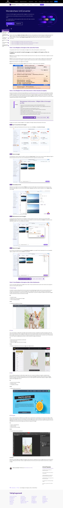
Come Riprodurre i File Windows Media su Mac (47, 481)
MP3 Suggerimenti (12, 497)
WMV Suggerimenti (45, 498)
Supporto (51, 1)
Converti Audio (23, 496)
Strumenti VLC (12, 498)
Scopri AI (41, 1)
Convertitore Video (34, 496)
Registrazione (11, 501)
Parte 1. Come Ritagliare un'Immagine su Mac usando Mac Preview (22, 41)
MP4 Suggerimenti (44, 501)
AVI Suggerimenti (23, 500)
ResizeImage (13, 288)
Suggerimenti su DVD (23, 502)
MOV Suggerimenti (23, 498)
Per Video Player (12, 500)
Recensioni (13, 487)
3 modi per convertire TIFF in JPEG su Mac (47, 484)
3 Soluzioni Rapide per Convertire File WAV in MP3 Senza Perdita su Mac (47, 475)
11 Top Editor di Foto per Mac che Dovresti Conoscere (46, 470)
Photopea (13, 415)
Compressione (12, 502)
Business (44, 1)
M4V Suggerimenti (34, 502)
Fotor (12, 330)
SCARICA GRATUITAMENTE (28, 117)
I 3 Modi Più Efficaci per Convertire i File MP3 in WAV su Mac (47, 478)
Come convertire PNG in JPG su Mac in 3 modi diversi (47, 473)
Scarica (42, 4)
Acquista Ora (47, 4)
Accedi (56, 1)
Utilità (37, 1)
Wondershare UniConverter (35, 92)
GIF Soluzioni (44, 497)
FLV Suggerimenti (33, 497)
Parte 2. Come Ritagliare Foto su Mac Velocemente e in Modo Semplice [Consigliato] (25, 42)
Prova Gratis (10, 23)
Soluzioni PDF (32, 1)
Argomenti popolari (23, 497)
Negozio (48, 1)
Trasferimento (33, 500)
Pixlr (11, 373)
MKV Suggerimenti (34, 501)
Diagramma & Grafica (26, 1)
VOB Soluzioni (33, 498)
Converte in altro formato (13, 496)
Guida (28, 4)
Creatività (19, 1)
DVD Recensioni (44, 500)
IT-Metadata (44, 496)
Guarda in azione (9, 28)
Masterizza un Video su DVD (24, 501)
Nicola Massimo (27, 467)
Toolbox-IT (43, 502)
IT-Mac (31, 467)
